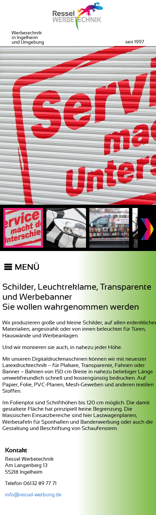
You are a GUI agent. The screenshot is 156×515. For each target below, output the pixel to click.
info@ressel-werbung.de (33, 494)
